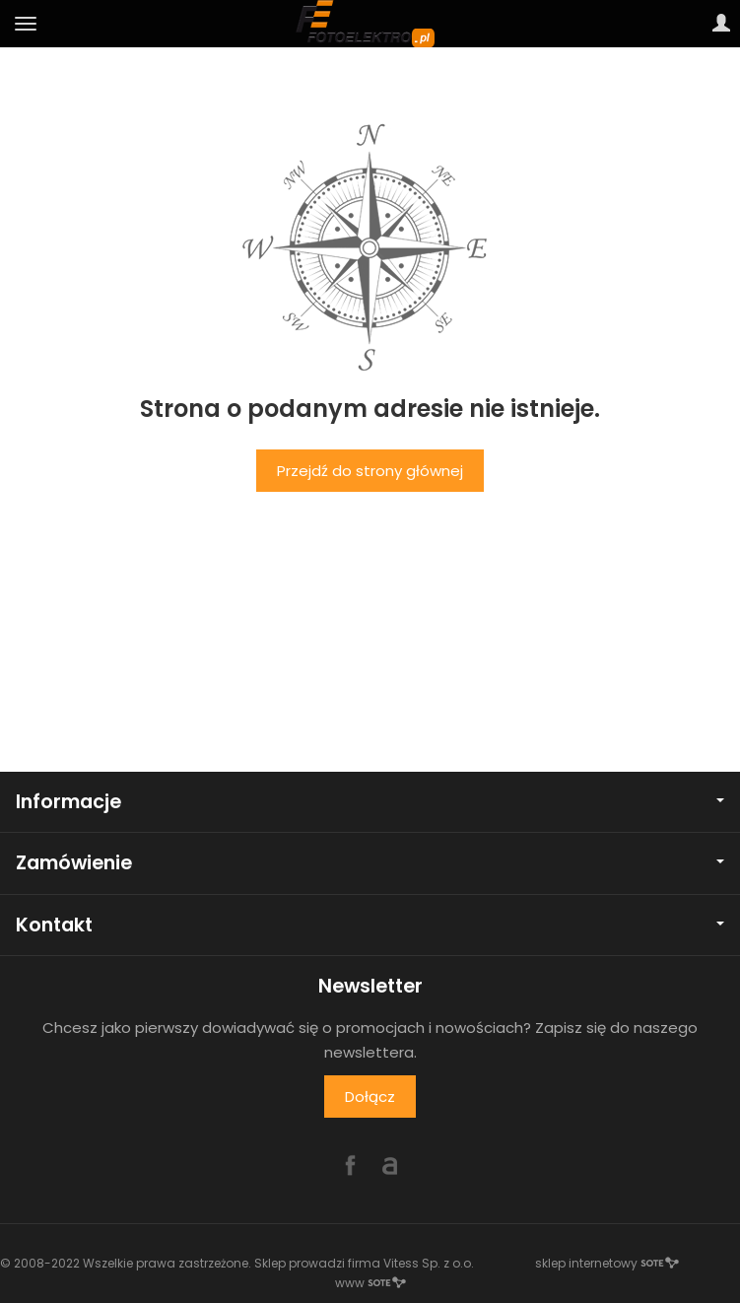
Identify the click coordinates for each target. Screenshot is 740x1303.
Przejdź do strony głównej (370, 470)
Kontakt (370, 925)
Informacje (370, 802)
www (370, 1282)
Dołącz (370, 1096)
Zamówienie (370, 863)
